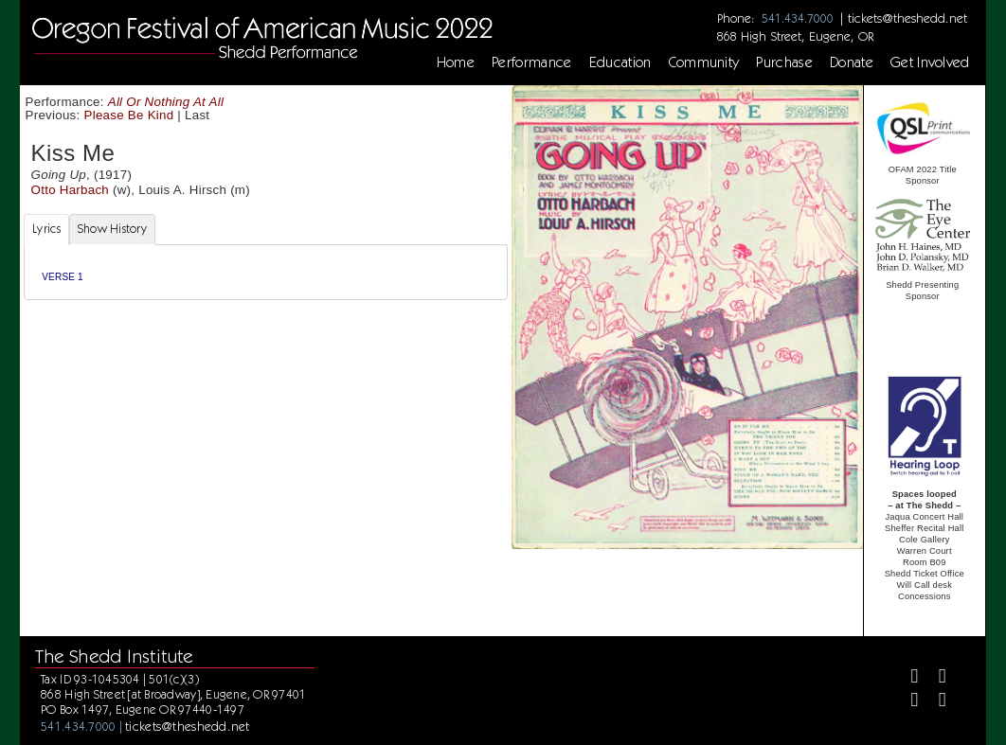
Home (456, 62)
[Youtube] (934, 702)
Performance (532, 62)
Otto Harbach (70, 190)
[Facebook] (906, 678)
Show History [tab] (112, 229)
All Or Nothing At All (166, 102)
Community (704, 62)
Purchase (784, 62)
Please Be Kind (129, 115)
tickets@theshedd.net (907, 18)
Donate (851, 62)
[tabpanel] (266, 272)
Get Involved (930, 62)
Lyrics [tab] (46, 229)
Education (620, 62)
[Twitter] (934, 678)
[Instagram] (906, 702)
